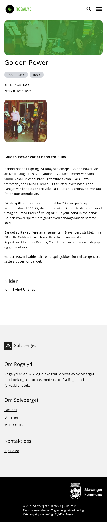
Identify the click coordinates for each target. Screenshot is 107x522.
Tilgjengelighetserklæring (67, 510)
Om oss (10, 409)
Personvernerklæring (36, 510)
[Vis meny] (99, 9)
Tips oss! (11, 450)
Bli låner (11, 417)
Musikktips (13, 424)
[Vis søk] (89, 9)
